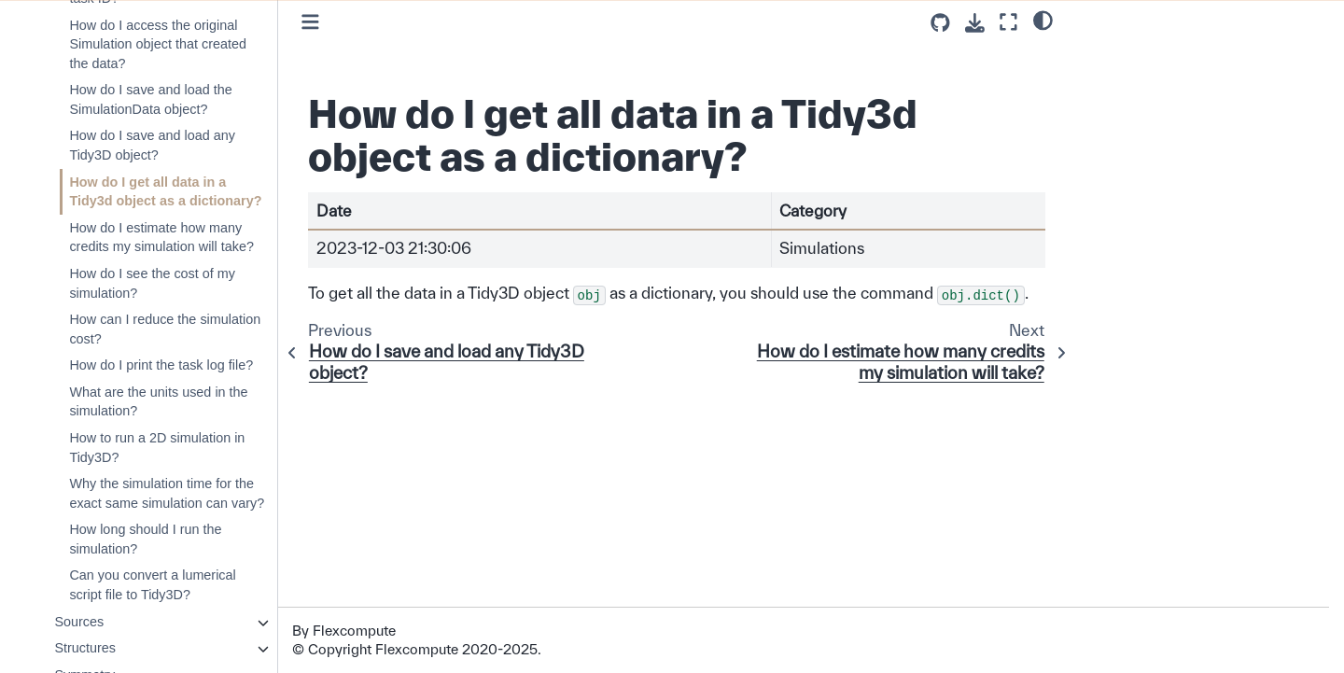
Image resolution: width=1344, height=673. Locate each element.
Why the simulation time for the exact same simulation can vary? (166, 493)
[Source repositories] (940, 22)
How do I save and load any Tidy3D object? (152, 145)
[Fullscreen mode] (1008, 22)
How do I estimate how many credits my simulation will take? (161, 237)
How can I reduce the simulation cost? (164, 329)
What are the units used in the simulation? (158, 402)
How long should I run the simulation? (145, 539)
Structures (85, 647)
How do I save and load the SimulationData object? (150, 99)
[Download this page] (975, 22)
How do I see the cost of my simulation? (152, 283)
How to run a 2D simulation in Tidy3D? (157, 447)
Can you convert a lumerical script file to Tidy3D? (152, 585)
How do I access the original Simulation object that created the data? (157, 44)
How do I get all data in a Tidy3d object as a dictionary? (165, 192)
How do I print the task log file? (161, 365)
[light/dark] (1043, 19)
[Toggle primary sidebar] (310, 22)
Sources (79, 621)
